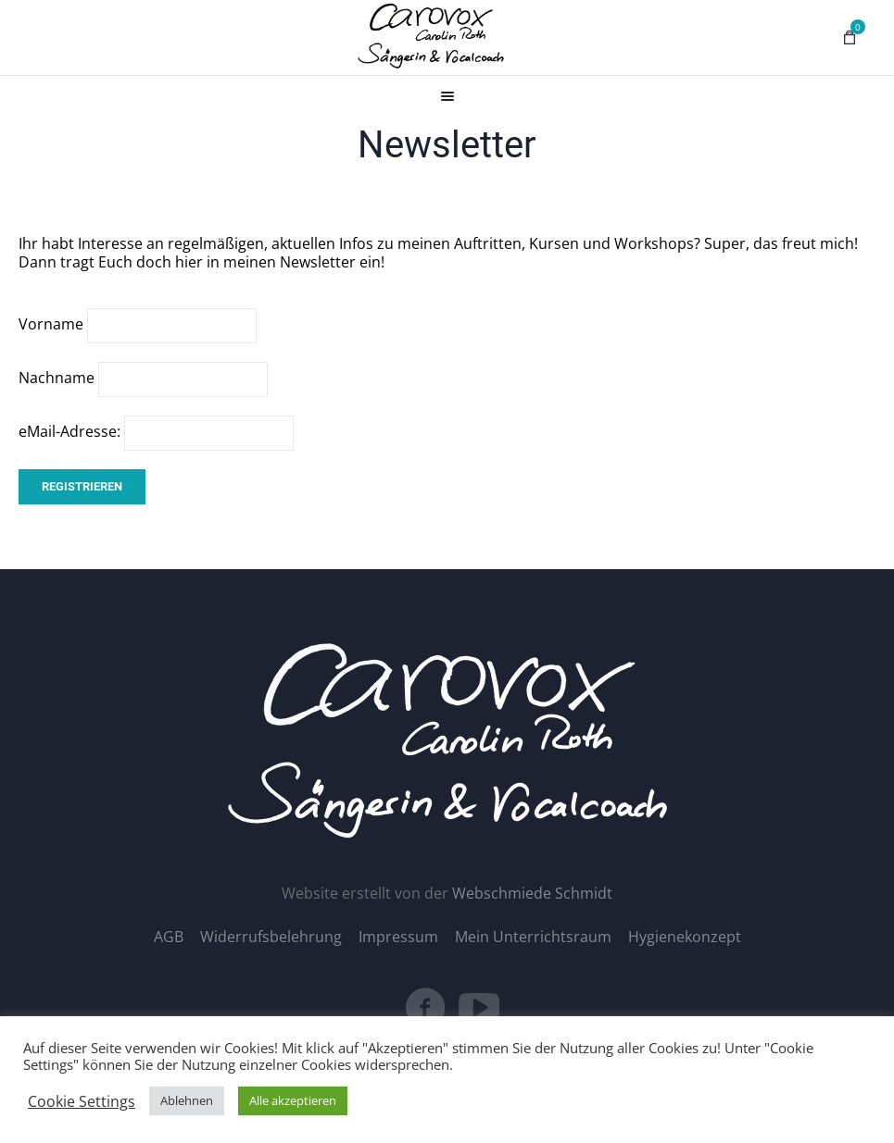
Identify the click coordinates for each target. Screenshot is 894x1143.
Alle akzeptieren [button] (292, 1100)
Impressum (398, 936)
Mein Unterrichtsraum (533, 936)
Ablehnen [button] (186, 1100)
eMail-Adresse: (156, 431)
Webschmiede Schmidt (532, 893)
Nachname (56, 377)
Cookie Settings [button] (81, 1101)
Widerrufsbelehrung (271, 936)
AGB (168, 936)
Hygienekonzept (684, 936)
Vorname (51, 324)
